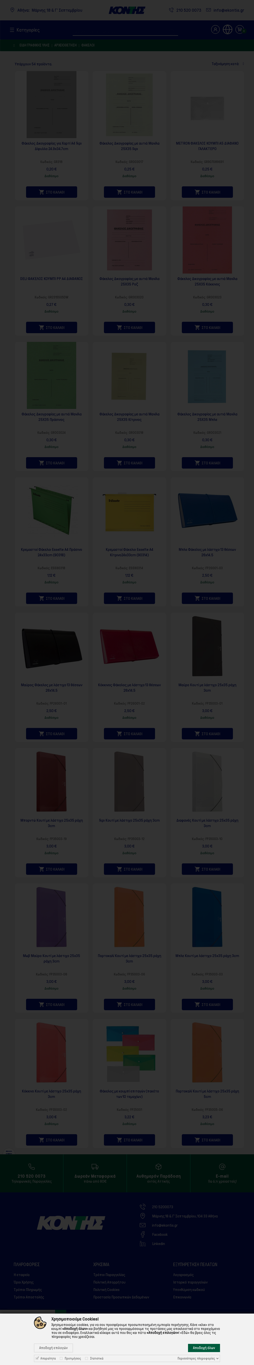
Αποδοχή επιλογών (53, 1348)
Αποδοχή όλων (204, 1348)
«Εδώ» (185, 1333)
